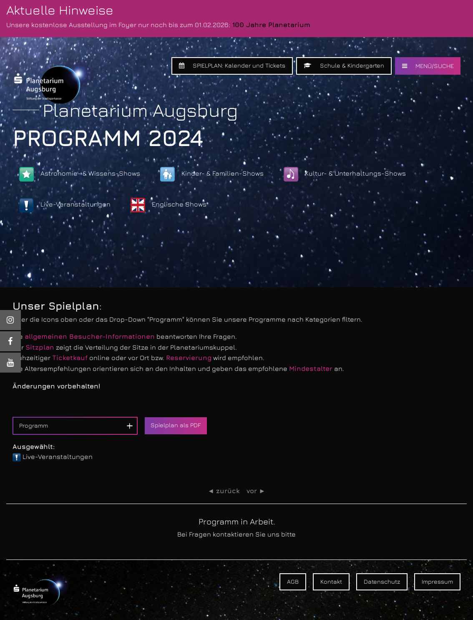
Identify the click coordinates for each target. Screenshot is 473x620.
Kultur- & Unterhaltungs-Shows (345, 174)
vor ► (256, 490)
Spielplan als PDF (176, 424)
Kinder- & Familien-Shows (212, 174)
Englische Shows (168, 205)
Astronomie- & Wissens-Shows (79, 174)
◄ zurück (224, 490)
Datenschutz (382, 581)
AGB (293, 581)
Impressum (437, 581)
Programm (33, 425)
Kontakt (331, 581)
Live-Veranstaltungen (65, 205)
